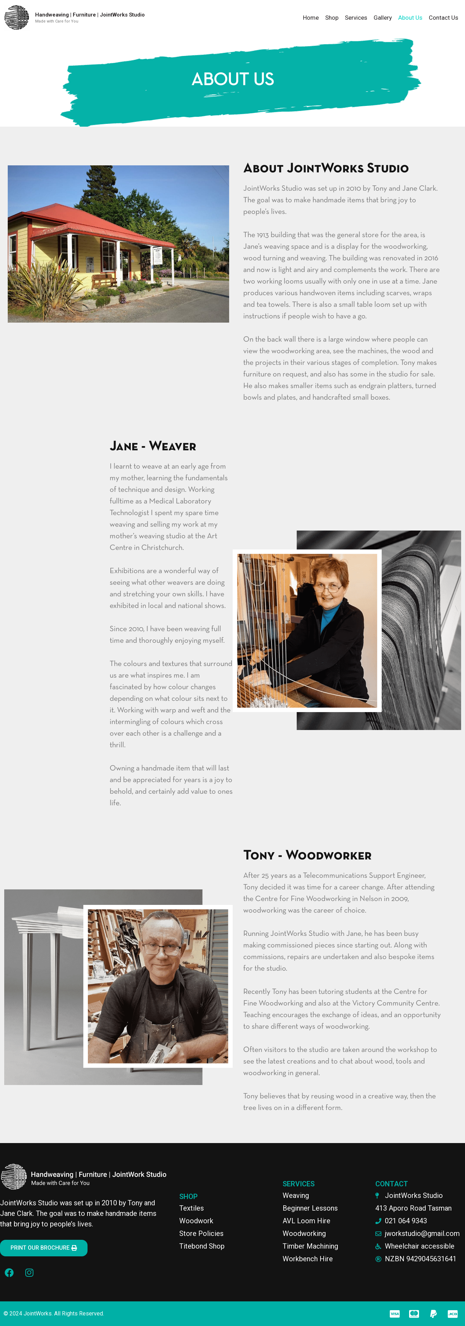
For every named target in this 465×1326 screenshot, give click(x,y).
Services (356, 17)
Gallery (383, 17)
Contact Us (443, 17)
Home (311, 17)
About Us (410, 17)
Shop (331, 17)
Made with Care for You (56, 21)
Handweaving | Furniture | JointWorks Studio (90, 15)
